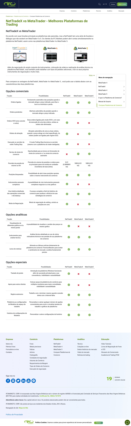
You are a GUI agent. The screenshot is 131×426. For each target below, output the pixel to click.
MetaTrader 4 (102, 83)
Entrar (111, 4)
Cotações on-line (83, 347)
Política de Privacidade (14, 415)
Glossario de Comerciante (109, 352)
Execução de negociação (38, 369)
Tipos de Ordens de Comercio (39, 366)
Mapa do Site (23, 408)
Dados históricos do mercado (87, 349)
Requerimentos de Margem (39, 363)
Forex (31, 344)
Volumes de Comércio (37, 360)
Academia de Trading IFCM (110, 355)
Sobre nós (9, 344)
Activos (32, 352)
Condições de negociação (38, 358)
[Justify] (97, 4)
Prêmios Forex (10, 347)
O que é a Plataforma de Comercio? (110, 98)
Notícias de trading (83, 355)
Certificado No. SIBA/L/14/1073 (50, 396)
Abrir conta (121, 4)
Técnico (80, 344)
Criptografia (34, 355)
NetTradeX (101, 86)
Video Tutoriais (106, 344)
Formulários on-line (12, 349)
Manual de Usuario (104, 101)
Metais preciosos (35, 347)
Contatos (9, 352)
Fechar (98, 422)
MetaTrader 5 (102, 94)
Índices (32, 349)
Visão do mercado (83, 352)
